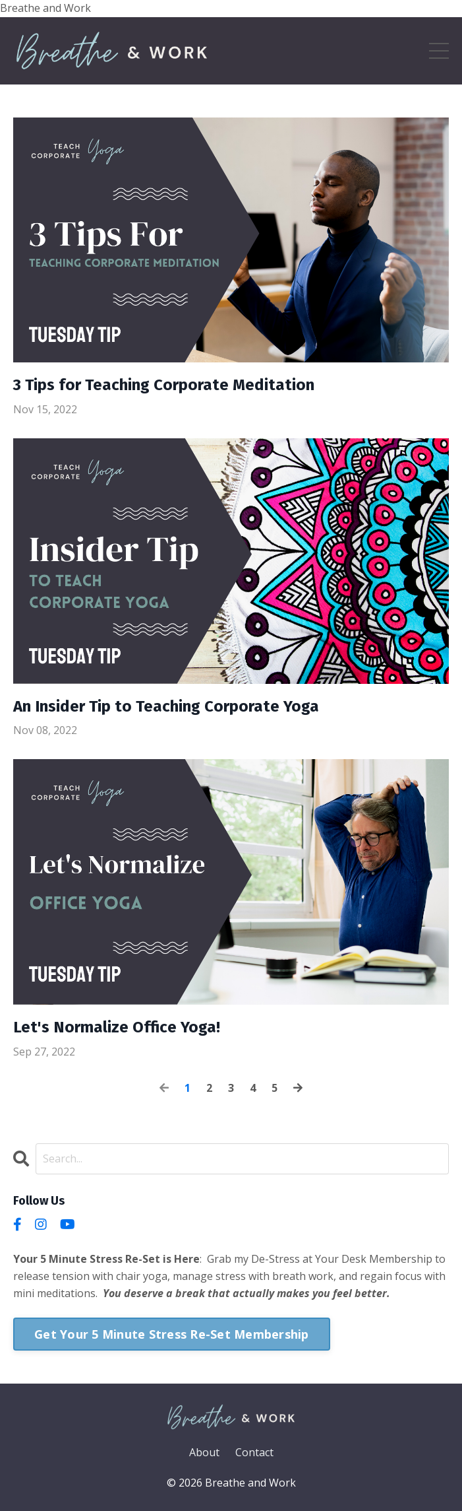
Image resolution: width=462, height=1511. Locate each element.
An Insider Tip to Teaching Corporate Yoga (166, 706)
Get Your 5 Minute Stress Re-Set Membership (171, 1334)
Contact (254, 1452)
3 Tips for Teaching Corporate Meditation (163, 385)
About (204, 1452)
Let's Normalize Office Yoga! (116, 1027)
